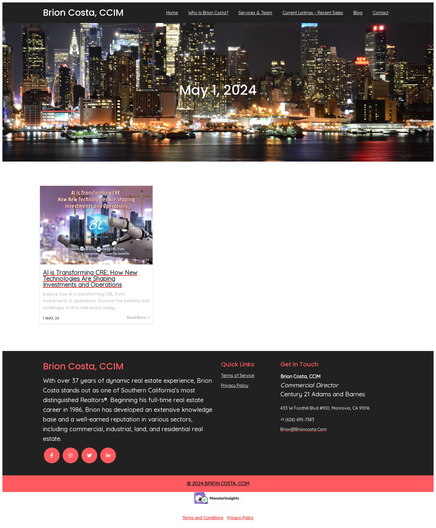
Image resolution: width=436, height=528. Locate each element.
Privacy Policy (240, 517)
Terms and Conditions (203, 517)
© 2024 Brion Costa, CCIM (218, 483)
